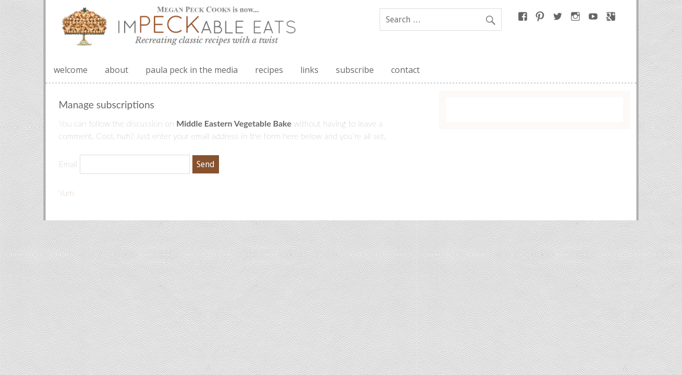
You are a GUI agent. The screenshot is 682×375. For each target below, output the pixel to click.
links (309, 70)
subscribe (355, 70)
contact (405, 70)
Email (68, 164)
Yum (66, 192)
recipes (269, 70)
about (116, 70)
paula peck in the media (191, 70)
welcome (71, 70)
